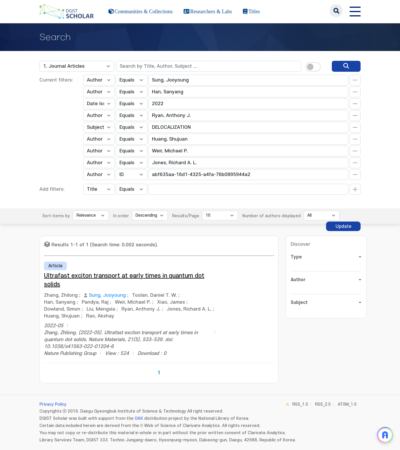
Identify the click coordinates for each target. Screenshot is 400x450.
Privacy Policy (52, 404)
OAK (139, 418)
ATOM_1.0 (347, 404)
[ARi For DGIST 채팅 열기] (385, 435)
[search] (346, 66)
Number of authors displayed (271, 215)
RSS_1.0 (300, 404)
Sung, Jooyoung (107, 295)
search (336, 10)
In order (121, 215)
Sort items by (56, 215)
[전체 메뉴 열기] (355, 10)
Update (343, 226)
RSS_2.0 (323, 404)
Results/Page (185, 215)
